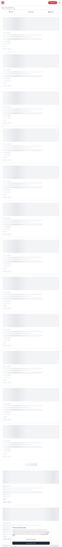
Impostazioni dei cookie (31, 539)
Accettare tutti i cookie (31, 543)
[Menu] (59, 2)
